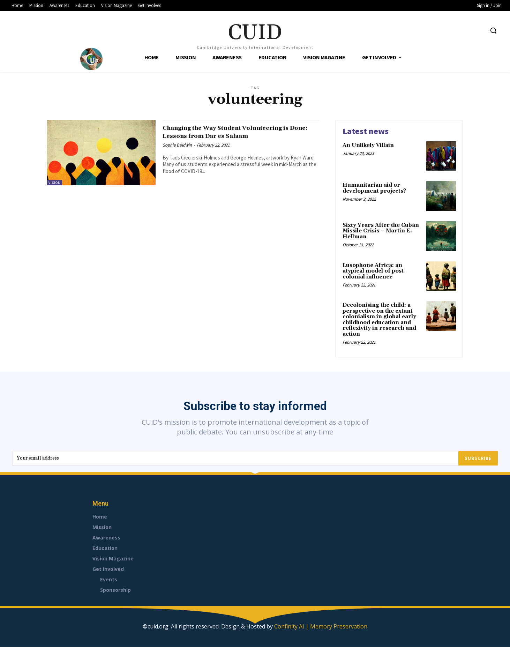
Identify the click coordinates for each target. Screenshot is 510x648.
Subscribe (478, 459)
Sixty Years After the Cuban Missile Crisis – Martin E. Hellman (381, 231)
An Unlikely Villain (368, 145)
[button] (493, 30)
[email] (235, 459)
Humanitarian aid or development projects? (374, 188)
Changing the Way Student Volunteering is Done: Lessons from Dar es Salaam (239, 131)
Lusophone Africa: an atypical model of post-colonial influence (374, 271)
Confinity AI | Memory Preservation (320, 627)
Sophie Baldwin (177, 145)
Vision (54, 182)
